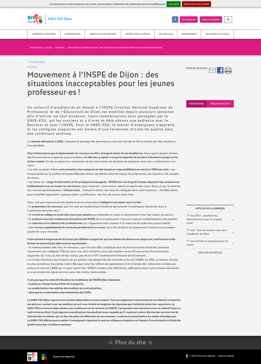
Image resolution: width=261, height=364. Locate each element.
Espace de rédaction (64, 357)
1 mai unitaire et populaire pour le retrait (207, 243)
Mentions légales (226, 356)
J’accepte (173, 4)
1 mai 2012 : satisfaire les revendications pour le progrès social (204, 219)
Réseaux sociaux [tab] (220, 103)
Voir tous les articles (210, 252)
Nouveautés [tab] (196, 103)
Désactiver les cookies (196, 4)
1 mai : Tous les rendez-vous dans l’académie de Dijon (206, 232)
